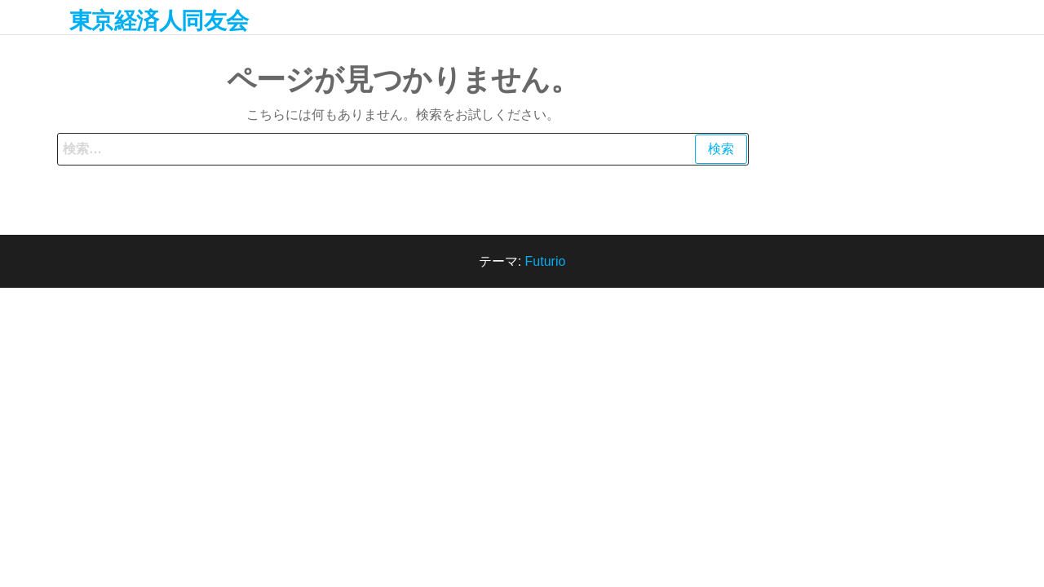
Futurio (545, 261)
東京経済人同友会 (159, 20)
